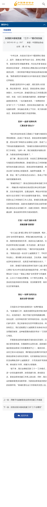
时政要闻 (7, 30)
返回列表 (24, 416)
